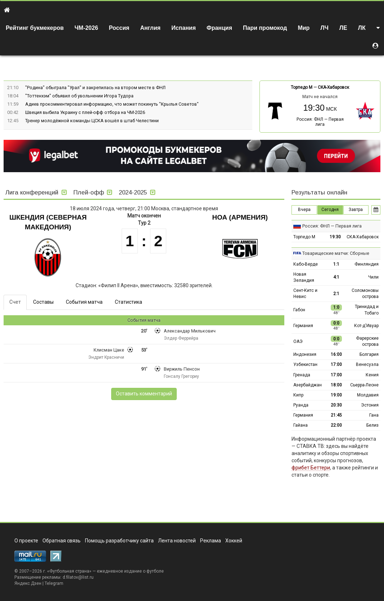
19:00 (336, 395)
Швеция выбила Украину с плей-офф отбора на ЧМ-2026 (85, 112)
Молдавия (368, 395)
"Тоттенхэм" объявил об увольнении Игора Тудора (79, 95)
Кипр (298, 395)
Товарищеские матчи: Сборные (335, 253)
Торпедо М (301, 87)
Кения (372, 374)
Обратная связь (61, 540)
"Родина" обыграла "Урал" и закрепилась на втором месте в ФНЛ (95, 87)
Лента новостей (177, 540)
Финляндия (366, 264)
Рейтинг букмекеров (35, 28)
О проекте (26, 540)
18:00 (336, 384)
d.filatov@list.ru (78, 577)
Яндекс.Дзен (27, 583)
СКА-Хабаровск (333, 87)
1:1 (336, 264)
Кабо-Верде (305, 264)
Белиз (372, 425)
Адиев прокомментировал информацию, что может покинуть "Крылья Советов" (112, 104)
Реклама (210, 540)
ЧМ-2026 (86, 28)
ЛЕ (343, 28)
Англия (150, 28)
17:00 (336, 364)
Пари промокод (265, 28)
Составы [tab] (43, 302)
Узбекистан (305, 364)
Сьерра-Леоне (364, 384)
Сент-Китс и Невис (305, 293)
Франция (219, 28)
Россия (119, 28)
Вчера (304, 209)
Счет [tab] (15, 302)
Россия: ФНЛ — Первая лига (320, 122)
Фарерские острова (367, 341)
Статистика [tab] (128, 302)
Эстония (370, 405)
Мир (304, 28)
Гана (374, 415)
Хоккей (233, 540)
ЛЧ (324, 28)
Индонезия (304, 354)
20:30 (336, 405)
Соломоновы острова (365, 293)
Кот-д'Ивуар (366, 325)
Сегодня (330, 209)
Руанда (300, 405)
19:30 (335, 236)
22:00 (336, 425)
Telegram (54, 583)
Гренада (301, 374)
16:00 (336, 354)
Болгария (369, 354)
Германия (303, 325)
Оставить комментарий (144, 393)
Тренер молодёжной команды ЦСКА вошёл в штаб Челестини (92, 120)
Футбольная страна (69, 571)
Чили (373, 277)
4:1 (336, 277)
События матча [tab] (84, 302)
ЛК (362, 28)
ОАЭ (298, 341)
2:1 (336, 293)
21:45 (336, 415)
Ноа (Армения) (240, 217)
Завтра (356, 209)
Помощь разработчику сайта (119, 540)
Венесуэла (367, 364)
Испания (183, 28)
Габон (299, 309)
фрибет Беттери (311, 468)
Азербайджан (307, 384)
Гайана (300, 425)
